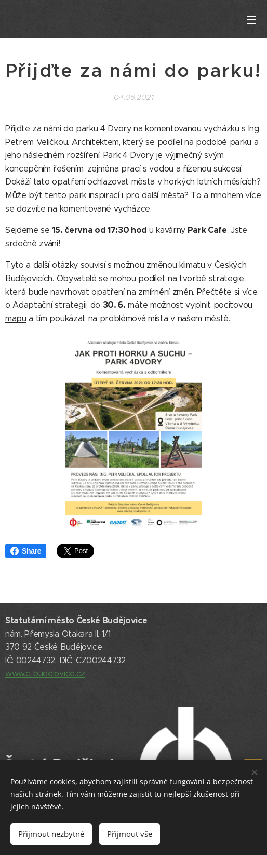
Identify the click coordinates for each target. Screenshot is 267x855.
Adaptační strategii (49, 305)
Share (25, 551)
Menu (251, 19)
